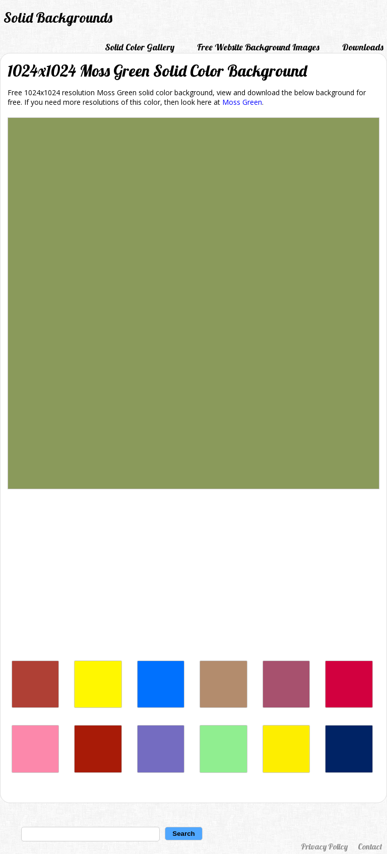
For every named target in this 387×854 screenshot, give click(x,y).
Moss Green (242, 102)
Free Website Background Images (258, 47)
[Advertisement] (193, 577)
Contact (370, 846)
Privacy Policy (324, 846)
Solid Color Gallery (139, 47)
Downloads (362, 47)
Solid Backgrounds (58, 17)
